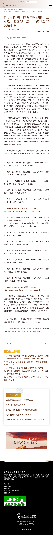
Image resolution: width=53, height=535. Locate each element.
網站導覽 (21, 2)
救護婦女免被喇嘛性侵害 (15, 472)
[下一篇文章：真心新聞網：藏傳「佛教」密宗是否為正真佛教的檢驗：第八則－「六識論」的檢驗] (44, 343)
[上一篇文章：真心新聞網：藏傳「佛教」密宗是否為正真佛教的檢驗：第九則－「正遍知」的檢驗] (9, 343)
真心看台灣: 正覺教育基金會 (11, 490)
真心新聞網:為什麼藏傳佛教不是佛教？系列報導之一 (24, 368)
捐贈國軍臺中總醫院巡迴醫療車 (19, 400)
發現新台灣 (7, 493)
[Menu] (50, 5)
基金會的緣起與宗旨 (9, 486)
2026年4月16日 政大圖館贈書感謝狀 (22, 410)
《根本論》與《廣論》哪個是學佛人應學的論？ (26, 419)
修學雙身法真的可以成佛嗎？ (18, 415)
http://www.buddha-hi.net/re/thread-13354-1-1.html (22, 79)
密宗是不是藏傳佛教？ (15, 405)
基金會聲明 (7, 488)
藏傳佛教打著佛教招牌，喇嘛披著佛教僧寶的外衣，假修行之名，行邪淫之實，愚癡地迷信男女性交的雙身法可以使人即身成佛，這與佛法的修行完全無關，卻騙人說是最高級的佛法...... (26, 477)
